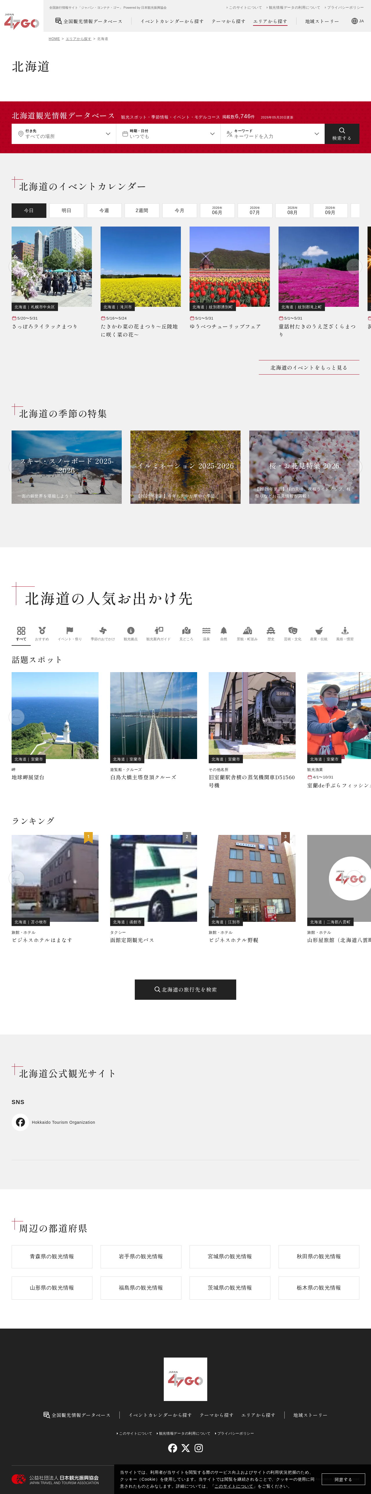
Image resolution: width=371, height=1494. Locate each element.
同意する (343, 1479)
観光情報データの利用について (295, 7)
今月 (180, 210)
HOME (54, 39)
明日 (67, 210)
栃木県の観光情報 (319, 1288)
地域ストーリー (322, 21)
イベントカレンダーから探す (172, 21)
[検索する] (342, 134)
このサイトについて (233, 1486)
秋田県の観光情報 (319, 1256)
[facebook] (173, 1448)
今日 (29, 210)
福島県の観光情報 (141, 1288)
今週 (104, 210)
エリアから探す (270, 21)
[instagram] (198, 1448)
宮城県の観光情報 (230, 1256)
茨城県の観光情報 (230, 1288)
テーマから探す (228, 21)
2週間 (142, 210)
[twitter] (186, 1448)
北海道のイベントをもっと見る (309, 367)
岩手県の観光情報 (141, 1256)
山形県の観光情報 (52, 1288)
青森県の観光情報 (52, 1256)
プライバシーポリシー (345, 7)
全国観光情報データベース (89, 21)
